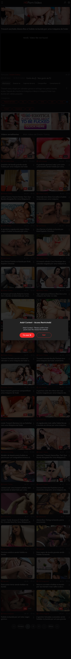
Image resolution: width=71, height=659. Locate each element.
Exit (43, 335)
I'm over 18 (27, 335)
